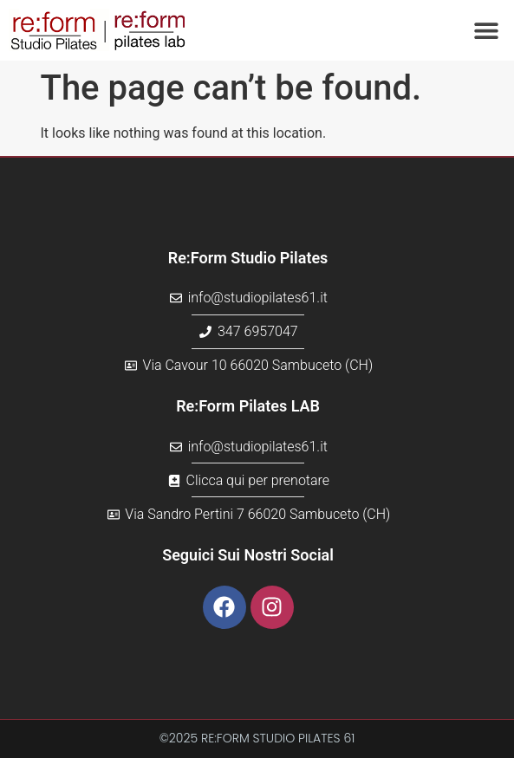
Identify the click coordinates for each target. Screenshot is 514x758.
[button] (485, 30)
